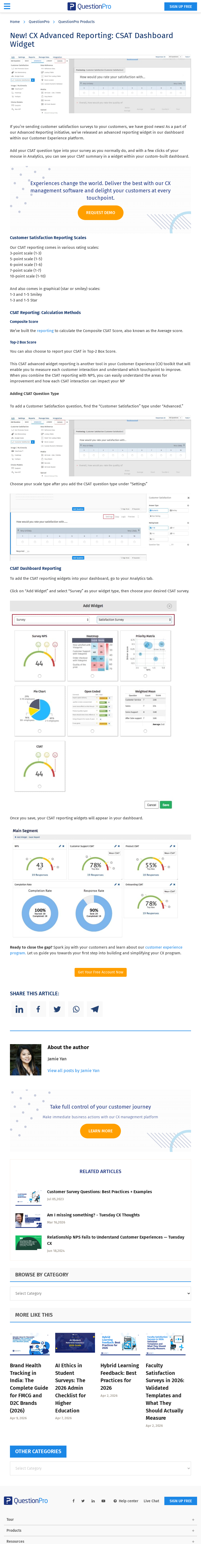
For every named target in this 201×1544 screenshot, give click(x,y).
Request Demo (100, 212)
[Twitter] (57, 1009)
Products (14, 1530)
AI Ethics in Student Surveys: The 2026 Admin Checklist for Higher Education (70, 1388)
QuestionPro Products (76, 22)
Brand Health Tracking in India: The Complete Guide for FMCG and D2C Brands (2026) (29, 1388)
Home (15, 22)
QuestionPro (39, 22)
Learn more (100, 1130)
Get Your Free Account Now (100, 972)
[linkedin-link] (93, 1501)
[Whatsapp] (76, 1009)
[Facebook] (38, 1009)
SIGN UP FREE (181, 6)
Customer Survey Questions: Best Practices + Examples (99, 1191)
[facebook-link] (73, 1501)
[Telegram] (95, 1009)
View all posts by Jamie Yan (73, 1070)
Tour (10, 1519)
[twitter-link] (83, 1501)
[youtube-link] (103, 1501)
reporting (45, 330)
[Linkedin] (19, 1009)
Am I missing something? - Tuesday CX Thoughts (93, 1214)
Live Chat (151, 1501)
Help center (126, 1501)
